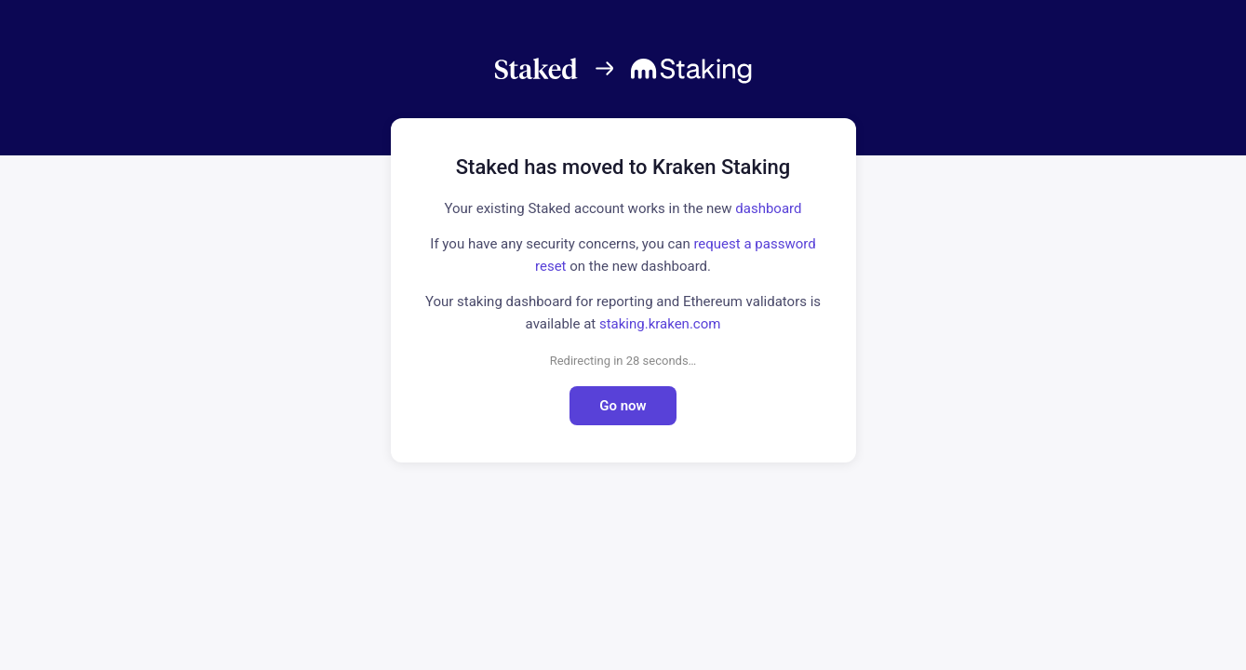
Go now (622, 405)
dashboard (768, 208)
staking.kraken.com (659, 323)
